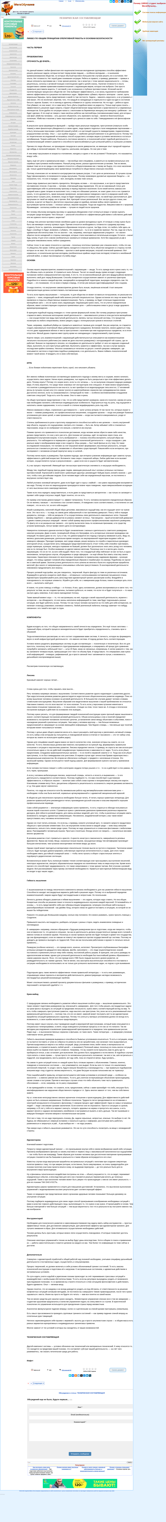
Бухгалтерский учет (13, 77)
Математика (13, 152)
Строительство (13, 227)
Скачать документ (118, 26)
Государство (13, 90)
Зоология (13, 103)
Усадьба (13, 240)
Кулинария (13, 132)
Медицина (13, 165)
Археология (13, 54)
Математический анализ (13, 155)
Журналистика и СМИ (13, 100)
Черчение (13, 260)
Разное (13, 214)
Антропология (13, 50)
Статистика (13, 224)
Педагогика (13, 188)
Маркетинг (13, 149)
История (13, 122)
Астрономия (13, 60)
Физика (13, 243)
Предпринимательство (13, 64)
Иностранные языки (13, 109)
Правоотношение (13, 194)
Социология (13, 217)
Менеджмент (13, 168)
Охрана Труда (13, 185)
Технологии (13, 234)
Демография (13, 93)
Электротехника (13, 269)
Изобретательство (13, 106)
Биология (13, 67)
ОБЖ (13, 181)
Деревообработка (13, 96)
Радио (13, 211)
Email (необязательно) (80, 1415)
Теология (13, 230)
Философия (13, 250)
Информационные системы (13, 116)
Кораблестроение (13, 129)
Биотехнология (13, 70)
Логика (13, 145)
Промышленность (13, 204)
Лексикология (13, 139)
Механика (13, 178)
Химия (13, 256)
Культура (13, 135)
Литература (13, 142)
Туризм (13, 237)
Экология (13, 263)
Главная (61, 1)
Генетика (13, 80)
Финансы (13, 253)
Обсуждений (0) (66, 26)
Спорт (13, 220)
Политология (13, 191)
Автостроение (13, 47)
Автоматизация (13, 44)
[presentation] (44, 1447)
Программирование (13, 198)
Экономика (13, 266)
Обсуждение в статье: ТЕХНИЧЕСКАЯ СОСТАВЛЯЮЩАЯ (82, 1393)
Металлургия (13, 171)
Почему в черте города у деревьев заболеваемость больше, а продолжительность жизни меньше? (92, 1469)
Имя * (80, 1407)
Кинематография (13, 126)
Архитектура (13, 57)
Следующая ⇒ (38, 31)
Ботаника (13, 73)
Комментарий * (80, 1422)
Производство (13, 201)
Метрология (13, 175)
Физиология (13, 247)
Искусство (13, 119)
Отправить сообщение (80, 1454)
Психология (13, 207)
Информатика (13, 113)
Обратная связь (79, 1)
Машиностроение (13, 162)
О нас (69, 1)
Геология (13, 86)
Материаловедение (13, 158)
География (13, 83)
